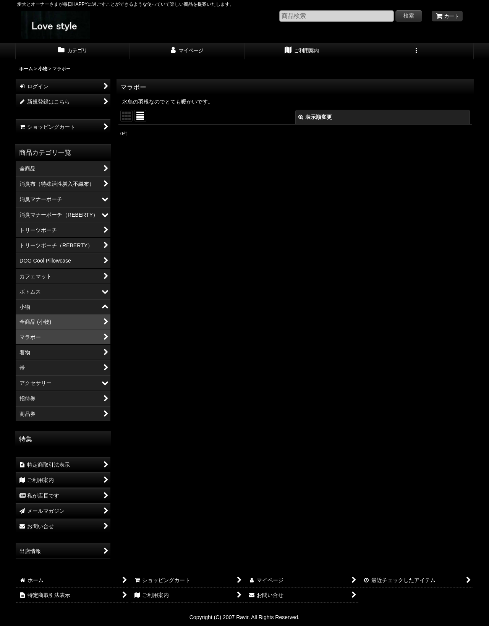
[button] (416, 51)
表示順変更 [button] (315, 117)
